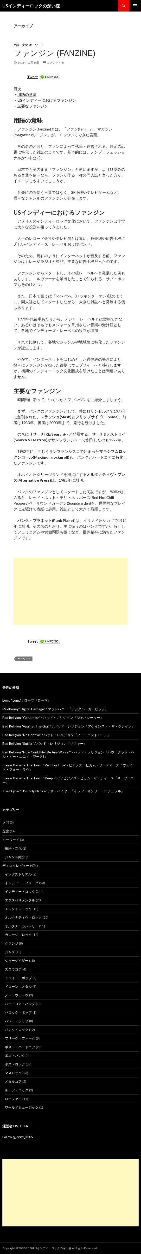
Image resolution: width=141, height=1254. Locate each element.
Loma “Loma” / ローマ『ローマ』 (26, 700)
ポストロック (15, 1064)
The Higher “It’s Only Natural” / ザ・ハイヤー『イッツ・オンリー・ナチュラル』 (63, 791)
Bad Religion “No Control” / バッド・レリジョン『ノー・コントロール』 (56, 735)
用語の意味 (27, 94)
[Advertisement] (70, 591)
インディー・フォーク (21, 883)
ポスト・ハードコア (20, 1047)
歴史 (5, 831)
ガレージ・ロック (18, 935)
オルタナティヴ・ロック (23, 917)
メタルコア (13, 1081)
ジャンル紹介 (15, 857)
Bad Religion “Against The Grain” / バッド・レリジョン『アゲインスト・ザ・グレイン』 (68, 726)
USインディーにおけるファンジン (46, 100)
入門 (5, 822)
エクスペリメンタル (20, 900)
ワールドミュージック (21, 1107)
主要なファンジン (32, 106)
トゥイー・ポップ (18, 978)
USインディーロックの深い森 (31, 5)
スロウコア (13, 969)
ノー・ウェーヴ (16, 995)
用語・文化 (20, 45)
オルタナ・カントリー (21, 926)
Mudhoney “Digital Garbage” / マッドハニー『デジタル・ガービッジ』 (55, 709)
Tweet (32, 76)
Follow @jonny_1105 (17, 1137)
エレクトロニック (18, 909)
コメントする (55, 62)
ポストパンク (15, 1055)
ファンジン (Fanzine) (54, 53)
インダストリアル (18, 874)
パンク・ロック (16, 1030)
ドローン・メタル (18, 986)
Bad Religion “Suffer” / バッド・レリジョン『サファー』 (44, 743)
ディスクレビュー (15, 866)
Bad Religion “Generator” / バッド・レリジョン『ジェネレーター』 (52, 718)
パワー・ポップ (16, 1021)
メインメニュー (135, 6)
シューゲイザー (16, 960)
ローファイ (13, 1099)
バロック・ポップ (18, 1012)
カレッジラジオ (38, 261)
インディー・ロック (20, 891)
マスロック (13, 1073)
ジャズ (10, 952)
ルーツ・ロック (16, 1090)
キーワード (36, 45)
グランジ (11, 943)
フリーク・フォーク (20, 1038)
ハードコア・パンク (20, 1004)
